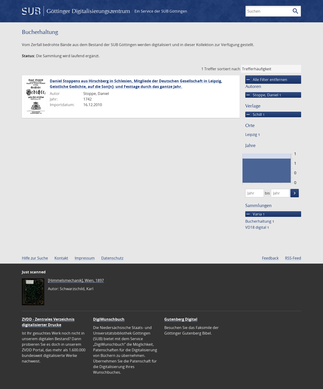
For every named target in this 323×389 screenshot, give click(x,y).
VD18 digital (257, 227)
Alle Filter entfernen (266, 79)
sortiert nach (228, 68)
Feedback (270, 258)
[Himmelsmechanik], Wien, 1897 (76, 280)
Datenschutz (112, 258)
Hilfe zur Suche (35, 258)
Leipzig (252, 134)
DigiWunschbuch (108, 319)
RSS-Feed (293, 258)
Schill (255, 114)
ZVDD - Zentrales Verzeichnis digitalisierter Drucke (48, 322)
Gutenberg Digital (180, 319)
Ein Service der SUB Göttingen (161, 11)
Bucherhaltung (259, 221)
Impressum (85, 258)
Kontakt (61, 258)
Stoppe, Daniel (263, 95)
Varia (255, 214)
